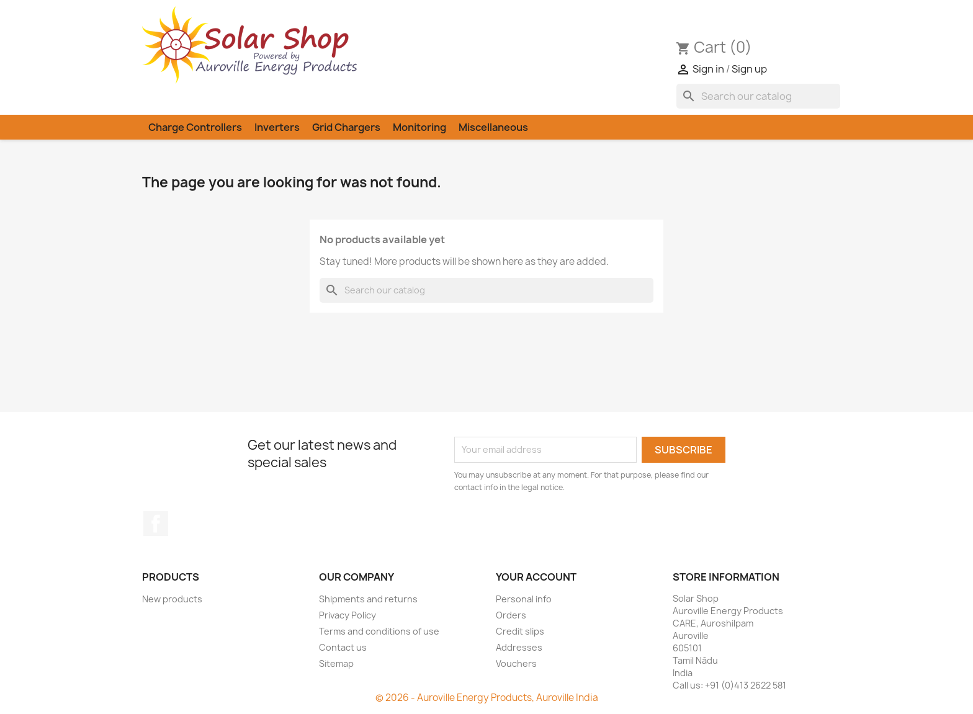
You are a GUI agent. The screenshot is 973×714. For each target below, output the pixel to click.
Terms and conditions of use (379, 631)
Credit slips (520, 631)
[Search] (758, 96)
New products (172, 599)
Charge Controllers (195, 127)
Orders (511, 615)
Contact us (343, 647)
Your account (536, 577)
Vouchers (516, 663)
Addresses (519, 647)
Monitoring (419, 127)
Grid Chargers (346, 127)
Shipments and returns (368, 599)
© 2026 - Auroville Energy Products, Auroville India (486, 697)
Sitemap (336, 663)
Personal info (524, 599)
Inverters (277, 127)
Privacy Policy (347, 615)
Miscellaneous (493, 127)
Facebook (155, 523)
